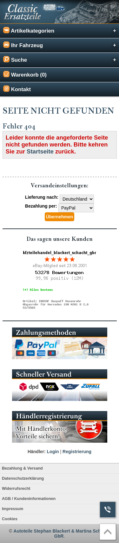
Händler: (37, 451)
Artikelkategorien (60, 30)
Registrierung (77, 451)
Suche (60, 59)
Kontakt (17, 88)
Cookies (9, 519)
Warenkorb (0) (25, 74)
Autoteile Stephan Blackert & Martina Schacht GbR (62, 533)
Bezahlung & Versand (22, 468)
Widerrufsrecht (16, 488)
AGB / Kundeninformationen (29, 498)
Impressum (12, 509)
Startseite (40, 151)
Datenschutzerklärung (23, 478)
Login (53, 451)
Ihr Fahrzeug (60, 45)
